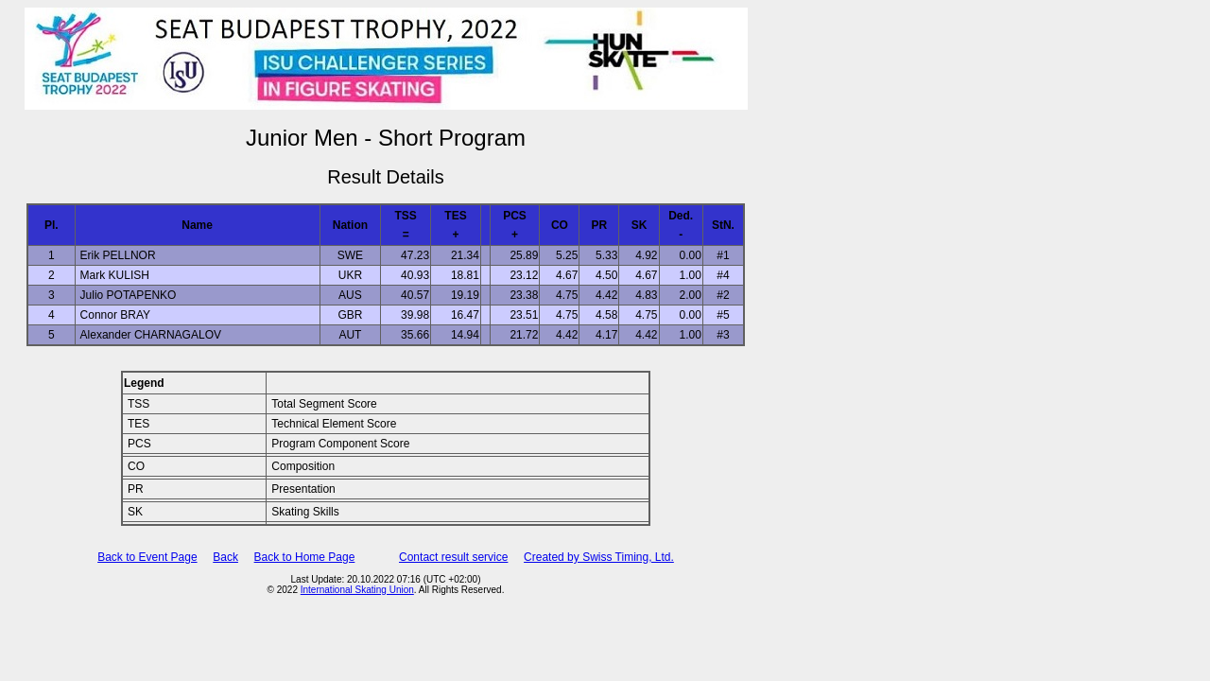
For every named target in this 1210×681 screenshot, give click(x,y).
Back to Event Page (147, 557)
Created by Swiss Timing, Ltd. (599, 557)
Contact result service (453, 557)
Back (225, 557)
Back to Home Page (304, 557)
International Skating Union (357, 590)
